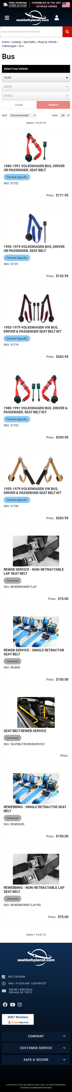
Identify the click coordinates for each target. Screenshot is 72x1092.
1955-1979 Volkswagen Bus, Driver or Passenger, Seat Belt (34, 249)
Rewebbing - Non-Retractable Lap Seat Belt (34, 890)
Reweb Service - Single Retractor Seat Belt (34, 652)
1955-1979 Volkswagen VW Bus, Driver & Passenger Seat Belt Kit (32, 329)
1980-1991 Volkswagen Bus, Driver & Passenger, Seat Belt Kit (36, 410)
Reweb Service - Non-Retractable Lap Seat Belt (34, 571)
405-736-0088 (16, 976)
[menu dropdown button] (7, 17)
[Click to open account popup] (56, 17)
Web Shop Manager (41, 1088)
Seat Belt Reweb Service (25, 731)
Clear (19, 104)
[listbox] (36, 78)
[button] (36, 31)
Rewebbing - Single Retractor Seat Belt (35, 809)
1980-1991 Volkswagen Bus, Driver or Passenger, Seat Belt (34, 168)
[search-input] (31, 32)
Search (53, 104)
